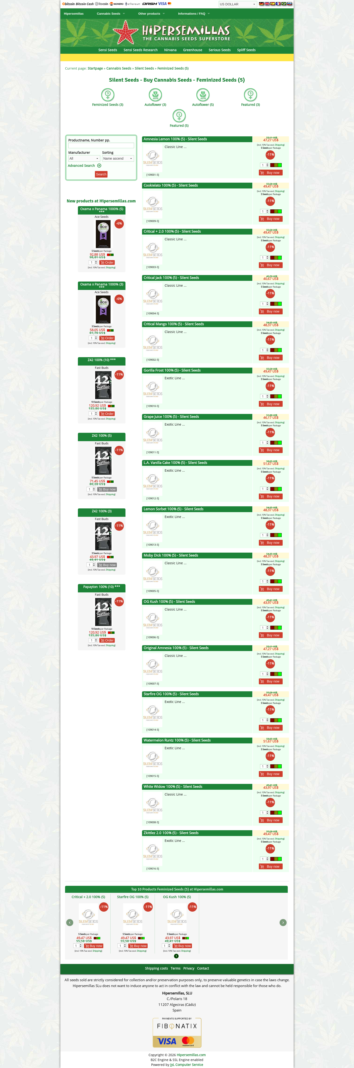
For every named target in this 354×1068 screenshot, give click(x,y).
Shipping (110, 267)
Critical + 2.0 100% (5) (88, 897)
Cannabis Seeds (108, 13)
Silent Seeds (144, 68)
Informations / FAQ (191, 13)
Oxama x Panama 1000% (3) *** (101, 286)
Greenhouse (192, 50)
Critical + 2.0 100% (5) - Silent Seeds (172, 231)
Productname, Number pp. (89, 140)
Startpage (95, 68)
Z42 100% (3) (101, 511)
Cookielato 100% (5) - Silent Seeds (171, 185)
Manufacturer (79, 152)
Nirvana (170, 50)
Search (101, 174)
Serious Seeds (220, 50)
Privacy (188, 968)
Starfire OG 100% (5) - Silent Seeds (171, 694)
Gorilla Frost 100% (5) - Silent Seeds (172, 370)
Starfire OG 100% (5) (132, 897)
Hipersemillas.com (191, 1055)
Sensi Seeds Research (141, 50)
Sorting (107, 152)
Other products (149, 13)
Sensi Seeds (107, 50)
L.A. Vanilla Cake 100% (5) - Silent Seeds (175, 462)
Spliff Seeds (246, 50)
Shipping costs (156, 968)
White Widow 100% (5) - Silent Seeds (173, 786)
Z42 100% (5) (101, 435)
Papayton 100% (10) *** (101, 586)
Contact (203, 968)
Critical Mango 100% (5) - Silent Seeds (174, 324)
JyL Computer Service (186, 1064)
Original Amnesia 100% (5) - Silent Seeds (176, 647)
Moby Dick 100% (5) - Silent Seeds (171, 555)
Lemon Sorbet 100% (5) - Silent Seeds (173, 509)
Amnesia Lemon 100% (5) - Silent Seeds (175, 139)
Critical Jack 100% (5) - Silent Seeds (171, 277)
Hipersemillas (74, 13)
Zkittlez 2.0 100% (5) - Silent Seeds (171, 832)
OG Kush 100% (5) (177, 897)
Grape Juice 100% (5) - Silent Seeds (171, 416)
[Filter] (101, 145)
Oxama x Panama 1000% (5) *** (101, 210)
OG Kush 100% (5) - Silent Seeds (169, 601)
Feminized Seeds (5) (172, 68)
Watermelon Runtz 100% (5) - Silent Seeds (177, 740)
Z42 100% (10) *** (102, 360)
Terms (175, 968)
